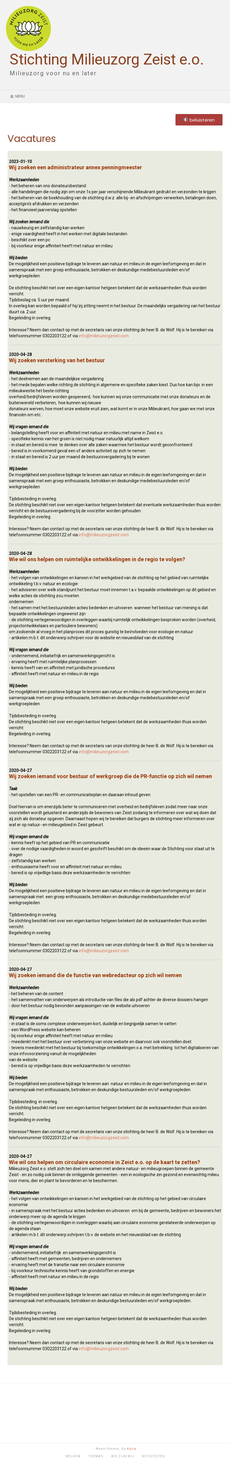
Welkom (73, 1456)
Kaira (131, 1449)
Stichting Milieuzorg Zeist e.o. (107, 59)
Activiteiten (153, 1456)
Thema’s (96, 1456)
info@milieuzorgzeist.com (104, 335)
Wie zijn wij (122, 1456)
